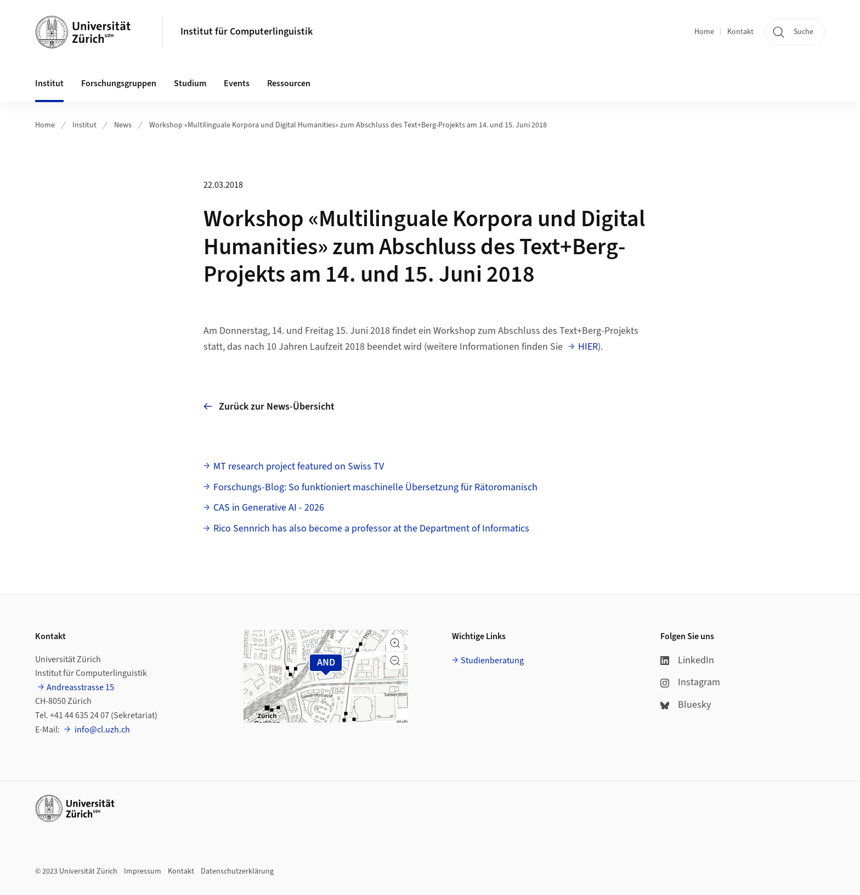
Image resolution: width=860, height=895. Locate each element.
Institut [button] (49, 83)
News (123, 125)
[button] (395, 643)
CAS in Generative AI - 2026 (268, 507)
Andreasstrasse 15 (80, 687)
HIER (588, 347)
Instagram (690, 682)
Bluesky (685, 705)
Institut (84, 125)
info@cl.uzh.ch (101, 730)
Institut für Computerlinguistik (246, 31)
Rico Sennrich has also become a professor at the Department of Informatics (371, 528)
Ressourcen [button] (288, 83)
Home (704, 31)
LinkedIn (687, 660)
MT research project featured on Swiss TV (298, 466)
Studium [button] (190, 83)
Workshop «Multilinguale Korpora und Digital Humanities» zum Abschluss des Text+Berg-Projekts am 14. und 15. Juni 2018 (348, 125)
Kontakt (740, 31)
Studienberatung (492, 661)
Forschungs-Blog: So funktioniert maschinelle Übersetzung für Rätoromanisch (375, 487)
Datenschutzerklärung (237, 871)
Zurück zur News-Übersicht (269, 406)
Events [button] (237, 83)
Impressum (142, 871)
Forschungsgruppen (118, 83)
